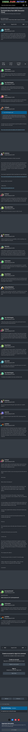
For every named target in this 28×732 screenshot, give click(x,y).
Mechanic (7, 246)
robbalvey (7, 153)
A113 (6, 95)
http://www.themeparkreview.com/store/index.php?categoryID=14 (14, 176)
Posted (10, 31)
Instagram (21, 8)
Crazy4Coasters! (5, 18)
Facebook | (13, 8)
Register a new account (14, 664)
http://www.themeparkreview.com (7, 187)
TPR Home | (2, 8)
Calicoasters (8, 69)
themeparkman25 (9, 591)
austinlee (7, 423)
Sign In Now (14, 673)
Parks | (6, 8)
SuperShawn (8, 274)
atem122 (7, 412)
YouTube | (17, 8)
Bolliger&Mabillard (9, 287)
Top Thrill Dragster (9, 82)
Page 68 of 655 (14, 24)
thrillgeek (7, 107)
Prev (4, 24)
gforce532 (7, 29)
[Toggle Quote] (3, 112)
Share (6, 699)
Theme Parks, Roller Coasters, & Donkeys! (17, 19)
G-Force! (7, 194)
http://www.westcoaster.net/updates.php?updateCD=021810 (13, 129)
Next (24, 24)
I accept (14, 729)
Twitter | (9, 8)
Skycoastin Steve (9, 207)
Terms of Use (4, 724)
